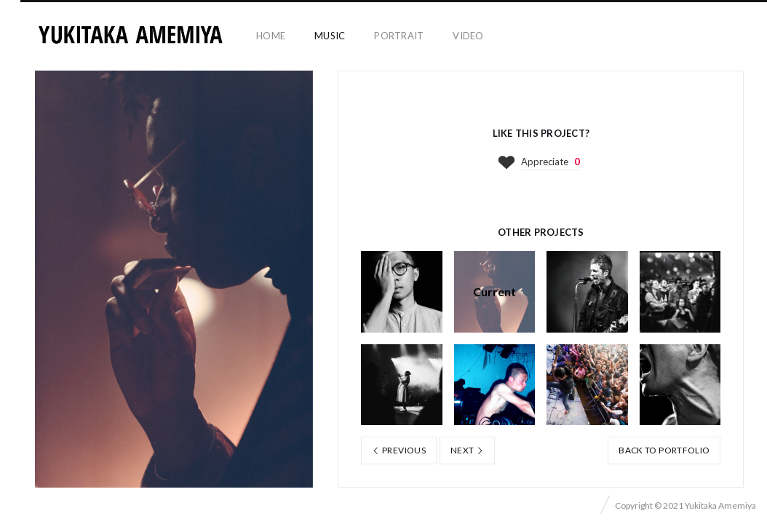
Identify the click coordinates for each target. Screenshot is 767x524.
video (468, 35)
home (270, 35)
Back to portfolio (664, 450)
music (329, 35)
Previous (399, 450)
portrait (399, 35)
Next (467, 450)
